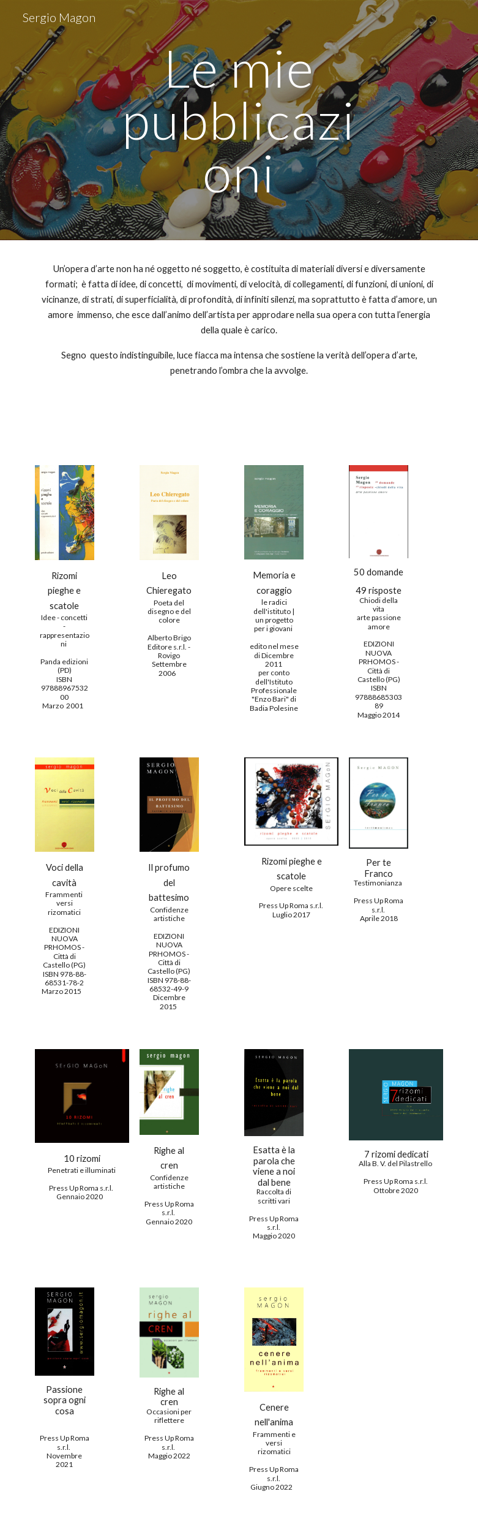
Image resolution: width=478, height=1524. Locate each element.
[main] (239, 120)
